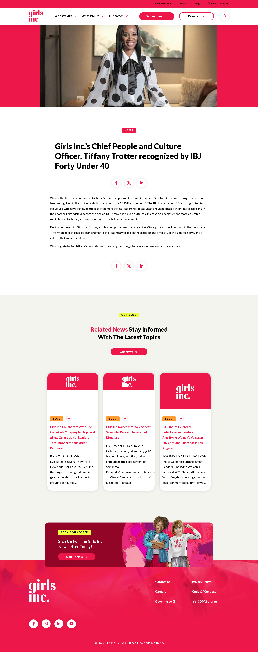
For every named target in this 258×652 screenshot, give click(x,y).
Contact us (163, 582)
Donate (193, 16)
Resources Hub (163, 3)
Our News (128, 352)
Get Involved (154, 16)
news (129, 130)
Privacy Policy (201, 582)
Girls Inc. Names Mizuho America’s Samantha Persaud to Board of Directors (129, 432)
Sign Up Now (74, 557)
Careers (160, 591)
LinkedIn (58, 623)
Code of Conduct (204, 591)
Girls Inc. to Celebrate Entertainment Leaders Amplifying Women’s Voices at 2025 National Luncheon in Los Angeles (182, 437)
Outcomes (116, 16)
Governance (163, 601)
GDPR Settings (205, 601)
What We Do (90, 16)
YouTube (71, 623)
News (183, 3)
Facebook (33, 623)
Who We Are (63, 16)
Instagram (46, 623)
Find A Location (219, 3)
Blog (197, 3)
